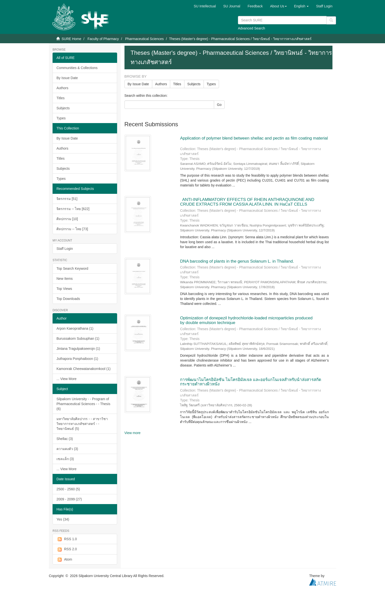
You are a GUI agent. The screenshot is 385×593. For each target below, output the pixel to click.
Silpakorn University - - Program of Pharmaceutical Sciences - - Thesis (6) (83, 404)
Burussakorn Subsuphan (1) (77, 338)
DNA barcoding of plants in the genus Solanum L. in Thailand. (237, 261)
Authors (62, 88)
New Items (64, 279)
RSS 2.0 (66, 549)
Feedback (255, 6)
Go (219, 105)
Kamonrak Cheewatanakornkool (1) (83, 369)
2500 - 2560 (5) (68, 489)
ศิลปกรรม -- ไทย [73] (72, 229)
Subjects (63, 108)
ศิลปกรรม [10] (67, 219)
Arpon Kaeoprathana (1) (74, 328)
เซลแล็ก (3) (65, 459)
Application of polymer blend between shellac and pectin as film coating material (254, 138)
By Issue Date (67, 78)
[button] (278, 6)
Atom (64, 559)
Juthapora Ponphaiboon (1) (77, 359)
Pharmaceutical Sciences (144, 39)
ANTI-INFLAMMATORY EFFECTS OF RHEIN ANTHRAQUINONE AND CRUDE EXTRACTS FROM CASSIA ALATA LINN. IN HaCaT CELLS (247, 202)
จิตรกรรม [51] (66, 199)
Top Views (64, 289)
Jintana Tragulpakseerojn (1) (78, 349)
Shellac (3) (64, 439)
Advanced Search (251, 28)
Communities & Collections (76, 68)
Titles (60, 98)
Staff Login (64, 249)
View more (132, 433)
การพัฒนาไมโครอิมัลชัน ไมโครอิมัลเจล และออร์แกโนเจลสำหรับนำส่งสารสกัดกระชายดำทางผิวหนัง (250, 382)
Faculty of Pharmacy (103, 39)
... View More (66, 379)
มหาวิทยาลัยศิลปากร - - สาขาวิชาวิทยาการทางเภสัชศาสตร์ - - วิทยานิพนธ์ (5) (82, 424)
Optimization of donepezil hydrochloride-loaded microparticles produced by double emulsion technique (246, 320)
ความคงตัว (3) (67, 449)
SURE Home (71, 39)
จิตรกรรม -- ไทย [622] (72, 209)
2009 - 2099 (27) (69, 499)
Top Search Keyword (72, 268)
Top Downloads (68, 299)
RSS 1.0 (66, 539)
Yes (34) (62, 519)
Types (61, 118)
